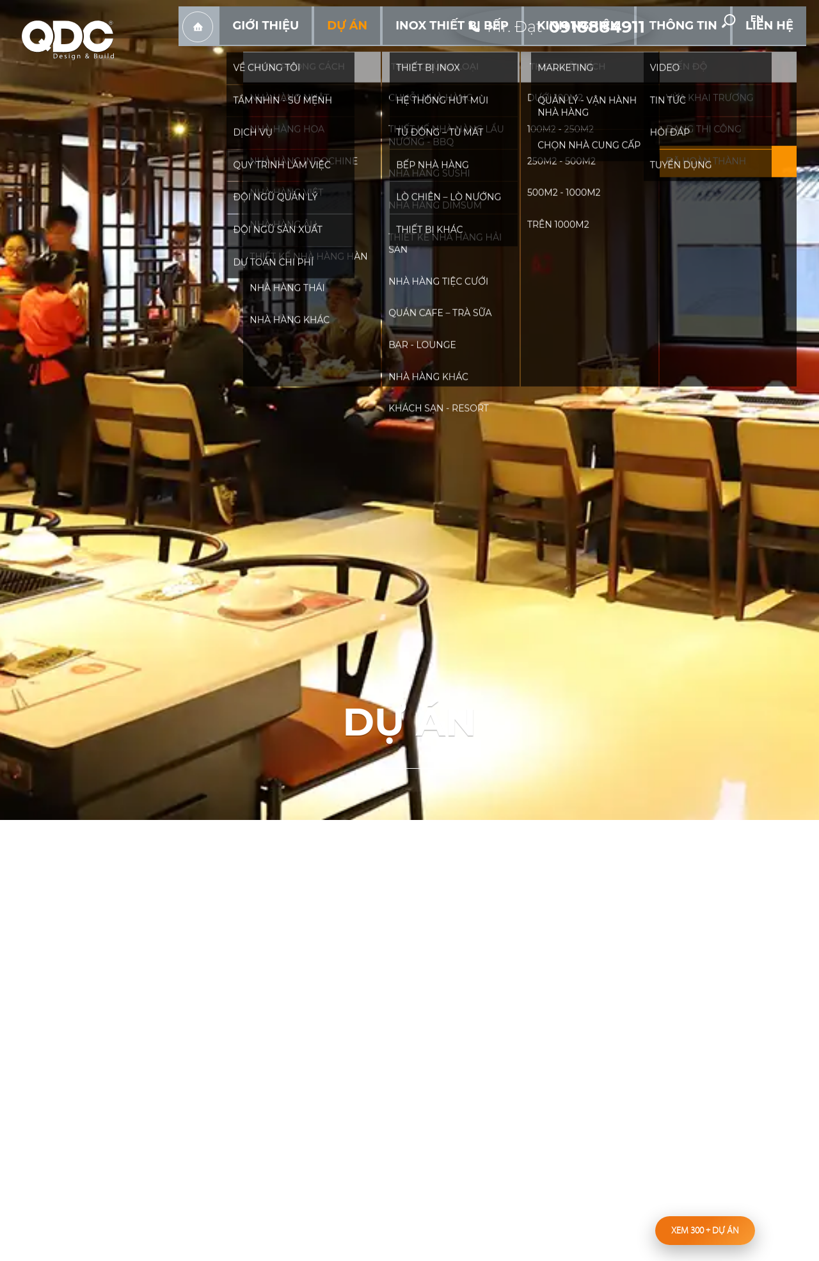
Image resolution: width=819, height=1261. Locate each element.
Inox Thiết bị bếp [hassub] (532, 51)
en (786, 20)
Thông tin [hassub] (711, 51)
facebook (680, 19)
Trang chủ (329, 51)
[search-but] (748, 19)
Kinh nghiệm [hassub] (630, 51)
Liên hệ (778, 51)
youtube (709, 19)
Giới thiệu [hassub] (387, 51)
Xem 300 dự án (705, 1230)
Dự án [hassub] (450, 51)
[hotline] (561, 19)
